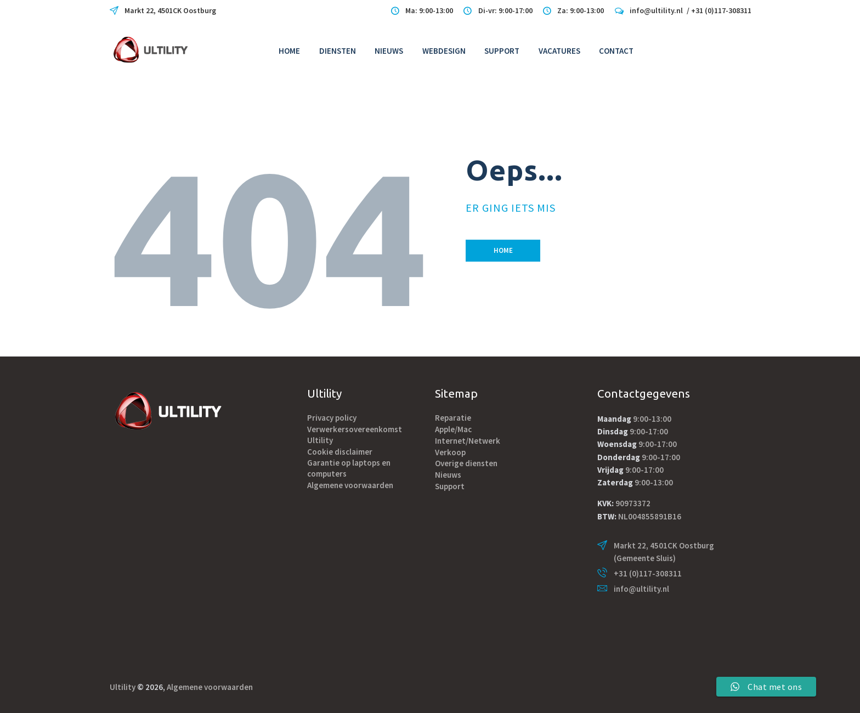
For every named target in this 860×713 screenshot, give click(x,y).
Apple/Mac (453, 429)
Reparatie (453, 417)
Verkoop (450, 452)
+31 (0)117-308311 (648, 573)
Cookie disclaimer (339, 451)
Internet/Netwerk (467, 440)
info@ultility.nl (641, 589)
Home (503, 250)
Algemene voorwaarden (350, 485)
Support (450, 486)
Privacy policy (332, 417)
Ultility (122, 687)
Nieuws (448, 474)
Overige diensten (466, 463)
